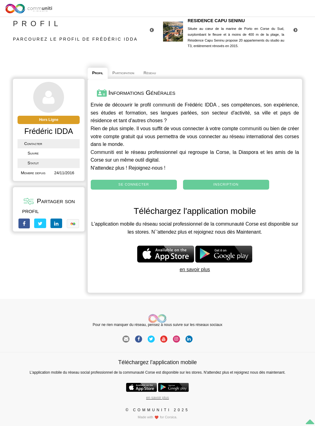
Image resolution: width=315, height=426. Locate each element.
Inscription (226, 184)
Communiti (102, 152)
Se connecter (133, 184)
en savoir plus (195, 269)
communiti (164, 104)
